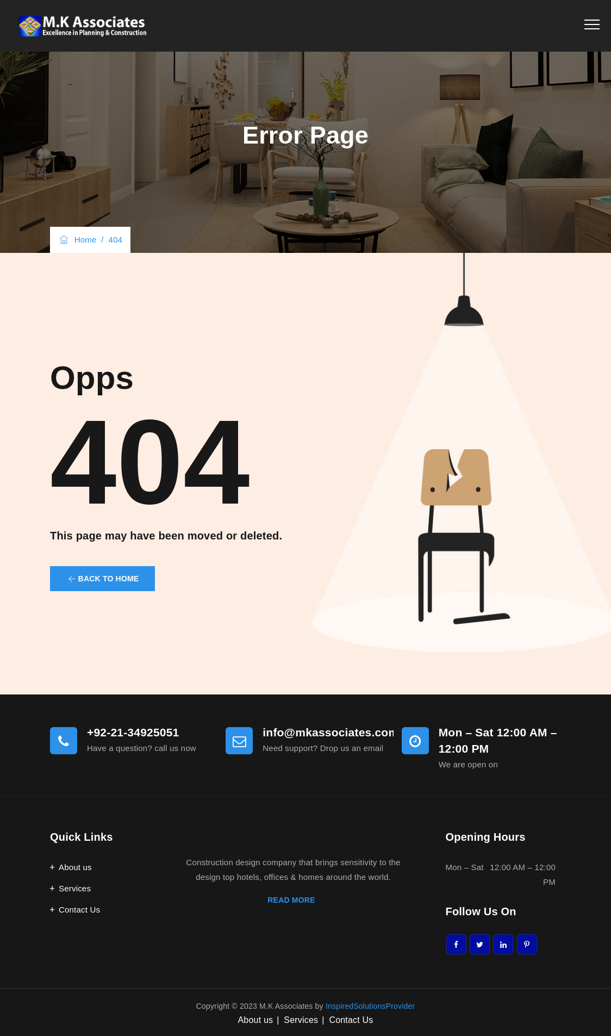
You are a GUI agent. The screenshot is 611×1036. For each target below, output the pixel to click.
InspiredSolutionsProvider (370, 1006)
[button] (102, 578)
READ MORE (293, 900)
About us (75, 867)
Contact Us (79, 909)
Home (77, 239)
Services (75, 888)
